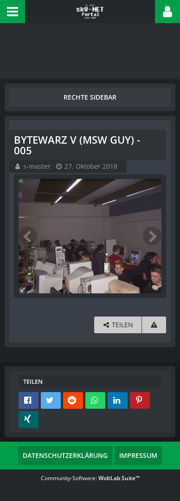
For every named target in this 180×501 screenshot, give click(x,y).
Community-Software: (90, 478)
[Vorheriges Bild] (28, 236)
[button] (12, 11)
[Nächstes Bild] (152, 236)
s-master (37, 166)
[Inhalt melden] (154, 325)
